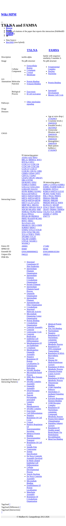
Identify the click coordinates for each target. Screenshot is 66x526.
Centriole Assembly (35, 327)
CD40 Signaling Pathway (54, 388)
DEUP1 (32, 178)
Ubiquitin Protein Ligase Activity (55, 372)
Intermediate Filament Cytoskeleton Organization (32, 278)
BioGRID (10, 42)
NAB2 (52, 194)
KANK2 (37, 191)
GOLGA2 (26, 187)
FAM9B (53, 187)
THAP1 (52, 207)
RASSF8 (31, 218)
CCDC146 (26, 166)
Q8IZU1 (46, 254)
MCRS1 (46, 194)
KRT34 (31, 198)
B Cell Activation (34, 94)
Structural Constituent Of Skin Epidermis (33, 264)
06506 (45, 249)
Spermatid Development (53, 91)
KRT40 (37, 200)
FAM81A (25, 185)
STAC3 (46, 207)
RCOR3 (38, 218)
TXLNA (32, 50)
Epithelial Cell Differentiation (33, 340)
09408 (24, 249)
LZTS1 (36, 203)
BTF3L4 (25, 162)
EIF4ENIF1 (26, 182)
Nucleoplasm (53, 331)
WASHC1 (33, 241)
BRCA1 (25, 160)
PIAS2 (24, 214)
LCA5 (30, 203)
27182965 (52, 119)
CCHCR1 (25, 171)
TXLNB (25, 239)
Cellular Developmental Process (33, 469)
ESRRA (61, 185)
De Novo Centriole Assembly (34, 477)
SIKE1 (30, 221)
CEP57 (37, 173)
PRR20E (46, 203)
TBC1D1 (36, 232)
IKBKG (31, 191)
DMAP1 (39, 178)
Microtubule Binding (32, 482)
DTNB (30, 180)
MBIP (24, 205)
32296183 (10, 33)
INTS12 (55, 189)
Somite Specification (32, 452)
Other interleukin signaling (33, 103)
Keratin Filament (33, 284)
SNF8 (39, 225)
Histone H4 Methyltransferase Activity (55, 362)
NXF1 (58, 194)
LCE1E (61, 191)
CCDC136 (35, 164)
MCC (29, 205)
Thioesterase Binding (53, 384)
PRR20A (46, 198)
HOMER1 (47, 189)
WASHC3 (26, 243)
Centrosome (31, 449)
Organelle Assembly (31, 387)
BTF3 (39, 160)
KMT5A (54, 191)
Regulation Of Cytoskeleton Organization (32, 499)
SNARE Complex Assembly (34, 382)
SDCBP (55, 205)
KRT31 (25, 198)
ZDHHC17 (47, 214)
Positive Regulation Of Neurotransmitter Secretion (34, 427)
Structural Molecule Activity (34, 310)
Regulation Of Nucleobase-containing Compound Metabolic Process (55, 412)
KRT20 (31, 196)
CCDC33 (25, 169)
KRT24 (37, 196)
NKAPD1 (32, 209)
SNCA (34, 225)
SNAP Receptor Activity (33, 392)
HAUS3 (34, 189)
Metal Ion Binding (55, 439)
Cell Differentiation (34, 413)
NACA (39, 207)
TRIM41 (53, 209)
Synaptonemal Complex (54, 68)
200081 (25, 246)
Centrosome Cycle (34, 332)
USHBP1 (32, 239)
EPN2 (34, 182)
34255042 (52, 128)
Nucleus (51, 71)
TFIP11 (31, 234)
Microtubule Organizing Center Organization (34, 316)
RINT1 (24, 221)
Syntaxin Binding (34, 84)
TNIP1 (37, 234)
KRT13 (34, 194)
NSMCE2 (26, 212)
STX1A (32, 230)
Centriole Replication (31, 335)
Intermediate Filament (32, 299)
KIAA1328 (26, 194)
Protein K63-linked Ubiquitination (55, 420)
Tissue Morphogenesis (33, 405)
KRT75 (25, 203)
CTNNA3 (54, 185)
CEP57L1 (26, 175)
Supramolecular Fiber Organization (34, 303)
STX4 (29, 232)
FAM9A (54, 50)
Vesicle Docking (33, 474)
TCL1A (25, 234)
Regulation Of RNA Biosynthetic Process (56, 355)
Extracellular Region (32, 67)
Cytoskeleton (32, 307)
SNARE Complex (34, 409)
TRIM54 (60, 209)
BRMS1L (32, 160)
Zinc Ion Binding (55, 328)
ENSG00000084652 (30, 252)
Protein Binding (33, 81)
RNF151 (54, 203)
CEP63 (33, 175)
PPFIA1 (31, 214)
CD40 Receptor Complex (54, 404)
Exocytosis (31, 92)
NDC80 (25, 209)
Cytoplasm (31, 70)
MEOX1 (35, 205)
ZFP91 (55, 214)
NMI (39, 209)
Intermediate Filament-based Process (33, 289)
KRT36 (25, 200)
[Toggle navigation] (2, 22)
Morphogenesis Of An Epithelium (34, 344)
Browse (9, 28)
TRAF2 (59, 207)
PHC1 (45, 196)
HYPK (24, 191)
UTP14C (25, 241)
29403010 (52, 123)
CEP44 (31, 173)
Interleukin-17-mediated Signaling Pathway (56, 394)
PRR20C (46, 200)
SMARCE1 (26, 225)
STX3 (24, 232)
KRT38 (31, 200)
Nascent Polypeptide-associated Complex (32, 398)
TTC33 (33, 236)
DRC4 (24, 180)
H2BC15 (60, 187)
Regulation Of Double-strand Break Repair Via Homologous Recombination (55, 432)
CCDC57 (33, 169)
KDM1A (46, 191)
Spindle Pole (32, 447)
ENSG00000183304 (51, 252)
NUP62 (33, 212)
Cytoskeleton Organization (32, 324)
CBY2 (31, 162)
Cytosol (30, 72)
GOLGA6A (35, 187)
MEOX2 (25, 207)
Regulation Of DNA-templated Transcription (54, 348)
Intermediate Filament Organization (32, 271)
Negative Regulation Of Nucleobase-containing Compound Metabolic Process (55, 338)
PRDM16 (35, 216)
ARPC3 (46, 185)
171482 (46, 246)
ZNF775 (46, 216)
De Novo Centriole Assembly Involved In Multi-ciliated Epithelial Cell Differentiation (34, 460)
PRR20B (54, 198)
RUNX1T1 (47, 205)
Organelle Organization (32, 294)
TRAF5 (46, 209)
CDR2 (39, 171)
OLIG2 (39, 212)
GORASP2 (26, 189)
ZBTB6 (58, 212)
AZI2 (30, 157)
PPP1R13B (26, 216)
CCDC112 (26, 164)
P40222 (25, 254)
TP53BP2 (25, 236)
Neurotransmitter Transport (33, 439)
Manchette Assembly (31, 493)
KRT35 (37, 198)
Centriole (30, 330)
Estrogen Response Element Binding (55, 399)
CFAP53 (25, 178)
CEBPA (25, 173)
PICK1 (51, 196)
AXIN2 (25, 157)
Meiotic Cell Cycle (55, 95)
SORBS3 (25, 227)
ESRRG (46, 187)
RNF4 (60, 203)
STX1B (38, 230)
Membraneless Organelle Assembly (32, 352)
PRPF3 (24, 218)
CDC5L (33, 171)
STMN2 (25, 230)
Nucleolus (52, 74)
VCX (52, 212)
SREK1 (33, 227)
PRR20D (54, 200)
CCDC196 (35, 166)
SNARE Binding (33, 370)
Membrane (31, 75)
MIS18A (32, 207)
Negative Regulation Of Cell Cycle (34, 417)
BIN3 (35, 157)
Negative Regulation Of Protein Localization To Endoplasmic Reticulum (33, 362)
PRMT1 (58, 196)
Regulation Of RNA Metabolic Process (56, 368)
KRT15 (25, 196)
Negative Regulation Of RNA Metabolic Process (56, 378)
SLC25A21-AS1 (28, 223)
